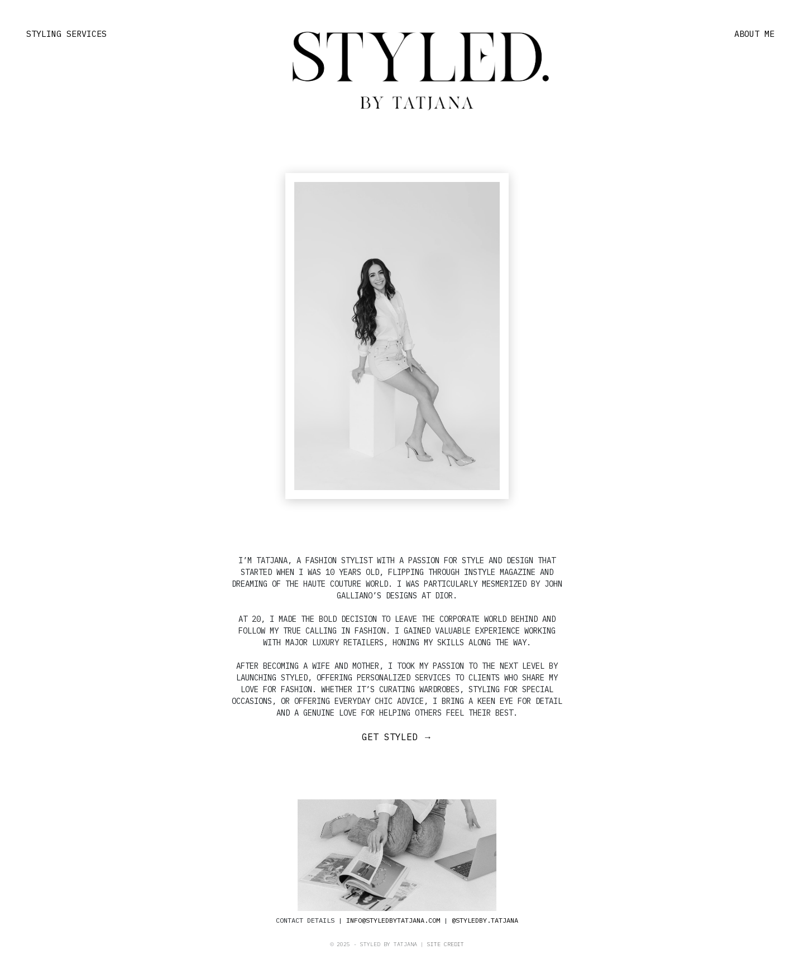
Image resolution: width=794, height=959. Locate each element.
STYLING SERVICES (66, 33)
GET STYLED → (397, 736)
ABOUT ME (754, 33)
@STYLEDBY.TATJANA (485, 920)
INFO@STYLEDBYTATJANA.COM (393, 920)
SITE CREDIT (445, 944)
